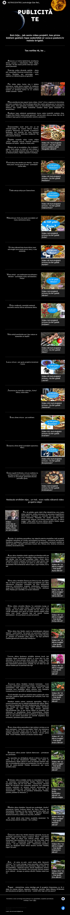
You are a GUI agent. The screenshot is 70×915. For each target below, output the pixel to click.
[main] (35, 15)
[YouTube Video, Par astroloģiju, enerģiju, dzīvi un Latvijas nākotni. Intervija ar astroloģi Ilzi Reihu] (53, 65)
